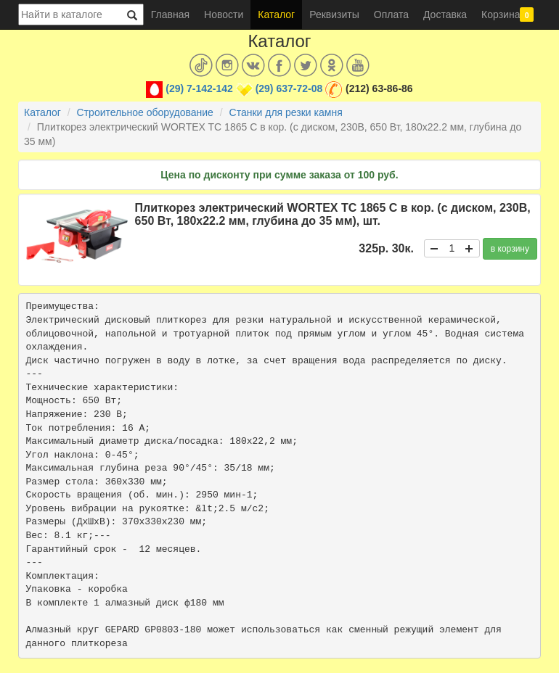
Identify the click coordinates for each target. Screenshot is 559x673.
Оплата (391, 14)
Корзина (507, 14)
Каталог (276, 14)
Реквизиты (334, 14)
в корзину (510, 249)
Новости (223, 14)
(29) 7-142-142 (199, 88)
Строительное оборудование (145, 112)
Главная (170, 14)
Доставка (445, 14)
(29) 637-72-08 (289, 88)
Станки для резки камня (286, 112)
